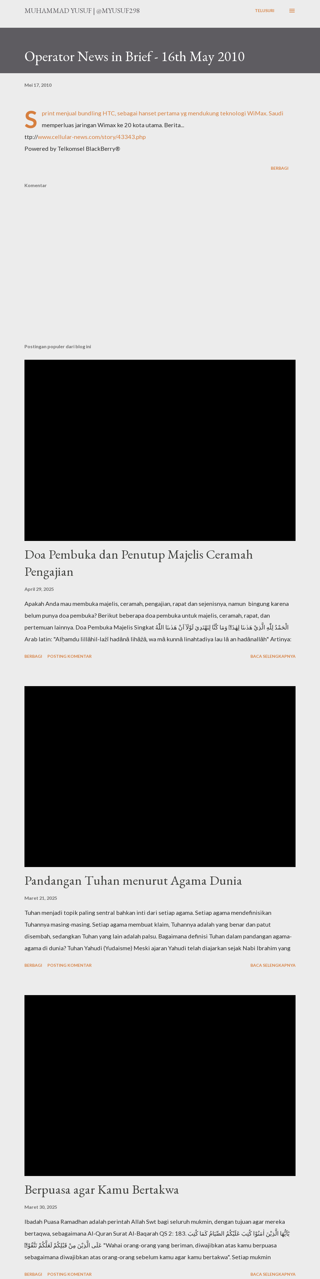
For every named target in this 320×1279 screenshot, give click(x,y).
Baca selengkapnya (273, 656)
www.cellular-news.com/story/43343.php (92, 136)
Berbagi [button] (279, 168)
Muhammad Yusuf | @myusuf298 (82, 10)
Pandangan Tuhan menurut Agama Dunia (133, 880)
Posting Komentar (69, 656)
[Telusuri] (264, 10)
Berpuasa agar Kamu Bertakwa (101, 1189)
